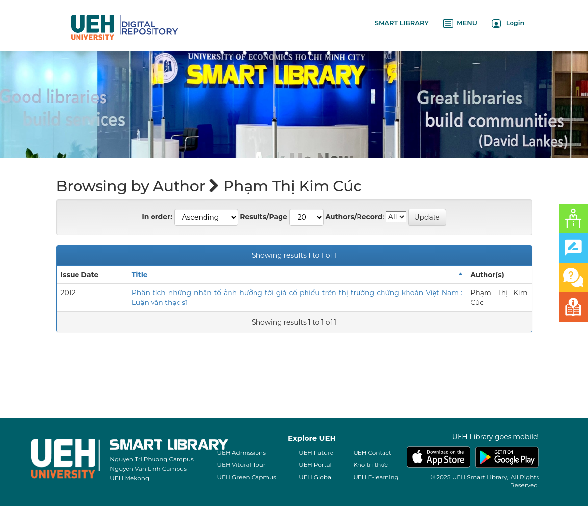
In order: (157, 216)
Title (140, 274)
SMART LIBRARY (402, 22)
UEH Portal (315, 464)
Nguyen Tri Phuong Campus (152, 459)
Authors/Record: (354, 216)
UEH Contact (372, 452)
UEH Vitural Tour (241, 464)
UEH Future (316, 452)
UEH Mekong (129, 477)
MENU (460, 23)
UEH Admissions (241, 452)
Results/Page (263, 216)
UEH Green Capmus (246, 477)
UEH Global (315, 477)
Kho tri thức (370, 464)
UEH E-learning (376, 477)
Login (508, 23)
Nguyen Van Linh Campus (148, 468)
